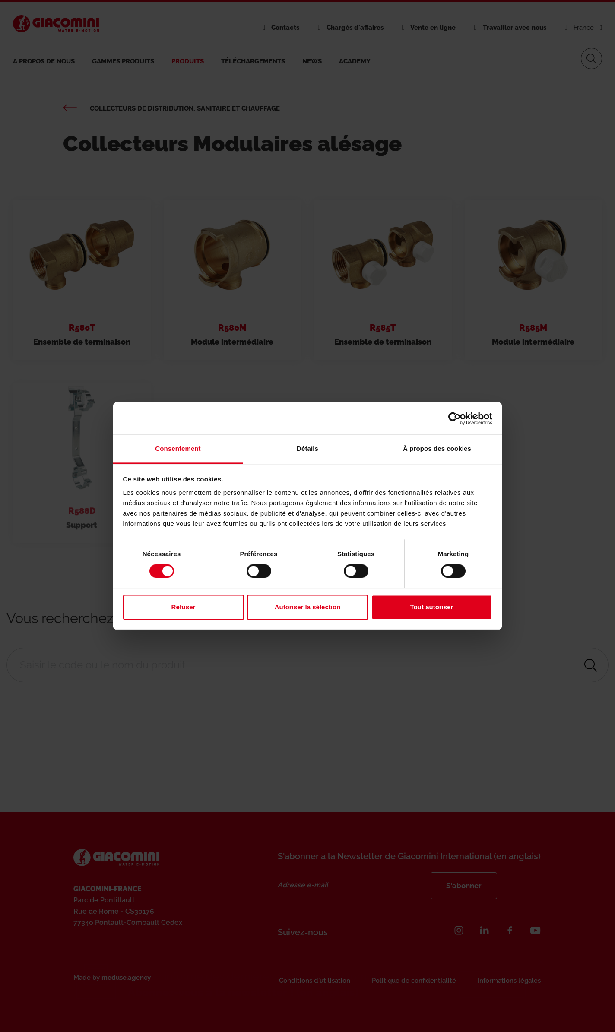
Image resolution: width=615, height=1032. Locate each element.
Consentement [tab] (177, 448)
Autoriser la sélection (308, 607)
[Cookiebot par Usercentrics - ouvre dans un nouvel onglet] (454, 418)
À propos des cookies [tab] (437, 448)
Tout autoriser (431, 607)
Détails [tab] (307, 448)
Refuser (183, 607)
